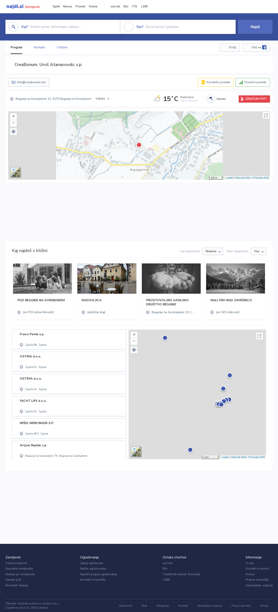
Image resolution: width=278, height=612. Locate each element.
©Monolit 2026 (242, 177)
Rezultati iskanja (16, 585)
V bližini (62, 47)
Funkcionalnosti (16, 563)
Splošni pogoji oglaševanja (98, 574)
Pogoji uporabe (241, 605)
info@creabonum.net (31, 82)
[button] (13, 131)
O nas (250, 563)
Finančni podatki (255, 82)
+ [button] (13, 116)
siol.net (115, 6)
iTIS (134, 6)
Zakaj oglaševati (91, 563)
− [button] (13, 123)
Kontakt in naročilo (93, 580)
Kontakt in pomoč (257, 568)
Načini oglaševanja (93, 568)
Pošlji (232, 47)
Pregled (16, 47)
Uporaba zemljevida (19, 568)
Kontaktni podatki (218, 82)
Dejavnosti (125, 605)
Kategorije (163, 605)
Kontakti (39, 47)
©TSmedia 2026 (260, 177)
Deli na (259, 47)
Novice (67, 6)
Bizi (126, 6)
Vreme (93, 6)
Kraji (144, 605)
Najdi (255, 26)
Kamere (221, 99)
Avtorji (250, 574)
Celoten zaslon (266, 115)
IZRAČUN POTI (255, 99)
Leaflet (229, 177)
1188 (144, 6)
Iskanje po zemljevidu (20, 574)
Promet (80, 6)
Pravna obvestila (257, 580)
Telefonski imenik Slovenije (181, 574)
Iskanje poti (13, 580)
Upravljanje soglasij (259, 585)
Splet (56, 6)
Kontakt (183, 605)
